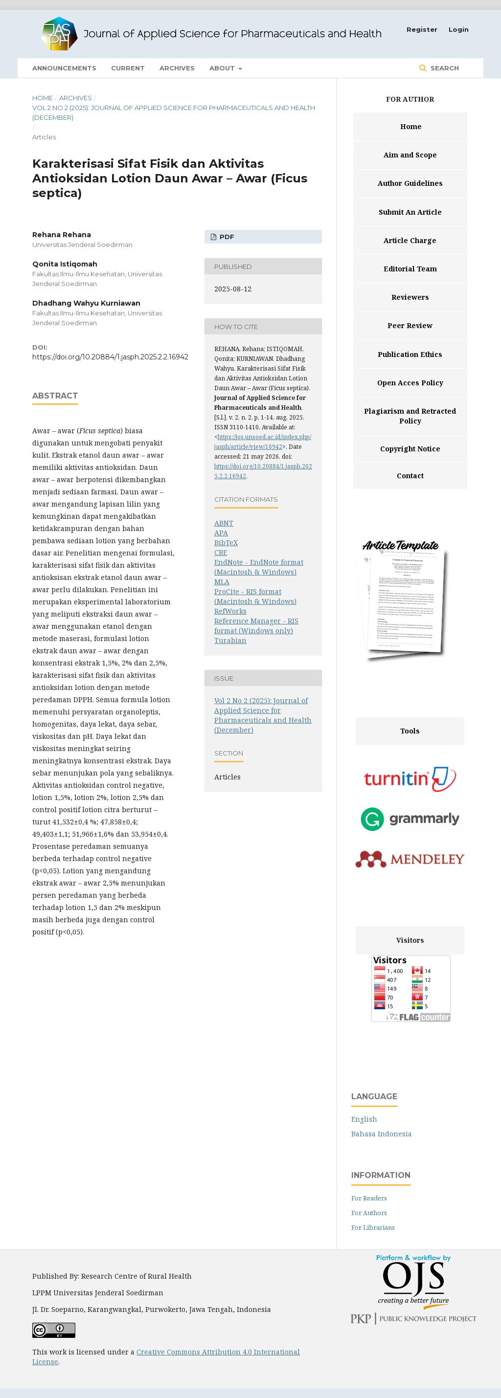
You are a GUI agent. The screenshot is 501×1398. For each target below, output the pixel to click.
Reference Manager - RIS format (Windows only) (256, 625)
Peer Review (410, 325)
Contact (410, 475)
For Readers (369, 1198)
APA (221, 532)
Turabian (230, 640)
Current (128, 68)
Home (42, 98)
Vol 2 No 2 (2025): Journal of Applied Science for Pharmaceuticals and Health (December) (173, 112)
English (364, 1119)
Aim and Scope (410, 154)
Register (422, 29)
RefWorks (230, 611)
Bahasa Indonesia (381, 1133)
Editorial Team (410, 268)
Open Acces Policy (410, 382)
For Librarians (373, 1227)
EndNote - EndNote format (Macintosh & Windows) (258, 567)
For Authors (369, 1212)
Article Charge (410, 240)
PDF (226, 237)
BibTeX (226, 542)
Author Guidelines (410, 183)
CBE (220, 552)
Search (444, 68)
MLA (221, 581)
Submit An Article (410, 212)
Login (459, 29)
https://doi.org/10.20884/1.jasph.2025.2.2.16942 (110, 357)
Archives (177, 68)
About (223, 68)
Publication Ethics (410, 354)
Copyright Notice (410, 448)
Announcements (64, 68)
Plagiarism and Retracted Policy (410, 415)
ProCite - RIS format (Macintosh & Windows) (255, 596)
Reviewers (410, 297)
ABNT (223, 523)
